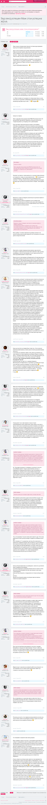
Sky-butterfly (24, 416)
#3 (43, 188)
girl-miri (25, 214)
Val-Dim (22, 787)
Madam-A (21, 272)
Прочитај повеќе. (20, 13)
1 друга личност (28, 559)
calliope (20, 416)
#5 (43, 241)
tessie (19, 485)
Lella (16, 109)
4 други (27, 445)
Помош (33, 800)
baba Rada (19, 243)
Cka (13, 152)
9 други (27, 109)
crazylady (23, 109)
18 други (27, 155)
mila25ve (18, 155)
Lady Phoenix (15, 339)
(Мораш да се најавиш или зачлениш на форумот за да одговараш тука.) (31, 792)
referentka (15, 211)
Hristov (20, 23)
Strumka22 (15, 442)
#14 (43, 584)
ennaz (20, 445)
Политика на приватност (41, 802)
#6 (43, 270)
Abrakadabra (17, 515)
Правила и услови (32, 802)
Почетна (37, 800)
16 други (28, 341)
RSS (45, 800)
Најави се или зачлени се (39, 0)
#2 (43, 152)
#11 (43, 482)
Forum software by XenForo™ (11, 803)
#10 (43, 442)
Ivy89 (24, 341)
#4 (43, 211)
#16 (43, 657)
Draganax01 (22, 214)
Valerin (14, 270)
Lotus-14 (14, 678)
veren (16, 787)
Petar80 (14, 241)
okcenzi (18, 787)
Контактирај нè (28, 800)
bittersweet (15, 785)
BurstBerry (19, 109)
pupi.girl (14, 728)
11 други (30, 214)
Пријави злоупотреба (23, 802)
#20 (43, 785)
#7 (43, 339)
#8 (43, 377)
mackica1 (15, 413)
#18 (43, 707)
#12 (43, 513)
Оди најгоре (42, 800)
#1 (43, 106)
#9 (43, 413)
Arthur (20, 191)
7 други (28, 272)
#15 (43, 621)
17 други (26, 787)
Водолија (16, 680)
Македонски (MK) (4, 800)
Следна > (16, 41)
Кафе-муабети (10, 23)
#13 (43, 556)
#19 (43, 728)
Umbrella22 (17, 214)
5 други (29, 416)
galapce (16, 191)
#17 (43, 678)
